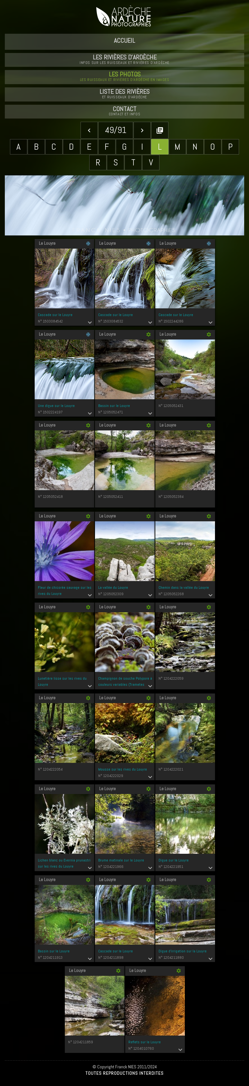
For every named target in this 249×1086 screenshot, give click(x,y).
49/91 (115, 130)
